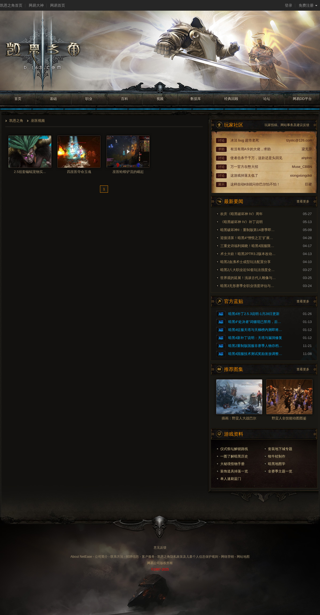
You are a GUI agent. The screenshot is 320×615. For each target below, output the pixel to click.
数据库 (195, 99)
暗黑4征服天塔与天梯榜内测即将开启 (256, 330)
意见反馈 (160, 547)
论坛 (266, 99)
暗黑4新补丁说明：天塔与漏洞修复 (255, 338)
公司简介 (101, 557)
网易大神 (36, 5)
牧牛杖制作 (276, 456)
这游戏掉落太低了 (244, 175)
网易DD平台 (302, 99)
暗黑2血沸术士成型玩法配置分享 (245, 262)
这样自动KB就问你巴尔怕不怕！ (255, 184)
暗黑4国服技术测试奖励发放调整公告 (256, 354)
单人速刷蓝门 (230, 479)
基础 (53, 99)
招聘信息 (132, 557)
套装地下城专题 (280, 449)
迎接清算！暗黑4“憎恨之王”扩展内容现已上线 (248, 238)
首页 (17, 99)
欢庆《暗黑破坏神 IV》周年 (241, 214)
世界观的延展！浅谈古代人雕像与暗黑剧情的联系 (248, 278)
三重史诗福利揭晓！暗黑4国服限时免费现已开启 (248, 246)
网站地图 (243, 557)
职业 (88, 99)
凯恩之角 (16, 121)
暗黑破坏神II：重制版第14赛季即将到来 (248, 230)
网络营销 (227, 557)
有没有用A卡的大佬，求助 (250, 149)
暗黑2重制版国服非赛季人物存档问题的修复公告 (256, 346)
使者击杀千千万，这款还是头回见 (256, 158)
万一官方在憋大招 (244, 167)
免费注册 (308, 5)
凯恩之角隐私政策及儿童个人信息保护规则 (187, 557)
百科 (124, 99)
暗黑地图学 (276, 464)
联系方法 (116, 557)
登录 (288, 5)
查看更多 (303, 201)
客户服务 (148, 557)
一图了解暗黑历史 (234, 456)
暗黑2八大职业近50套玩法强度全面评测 (248, 270)
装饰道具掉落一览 (234, 471)
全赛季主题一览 (280, 471)
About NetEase (81, 557)
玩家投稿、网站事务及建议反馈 (287, 125)
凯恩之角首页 (11, 5)
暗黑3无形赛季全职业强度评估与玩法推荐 (248, 286)
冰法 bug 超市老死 (244, 140)
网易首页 (57, 5)
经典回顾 (231, 99)
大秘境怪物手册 (232, 464)
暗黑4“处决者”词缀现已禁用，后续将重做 (256, 322)
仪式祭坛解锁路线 (234, 449)
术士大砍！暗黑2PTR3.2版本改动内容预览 (248, 254)
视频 (160, 99)
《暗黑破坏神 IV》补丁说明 (241, 222)
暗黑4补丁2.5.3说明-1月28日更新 (253, 314)
